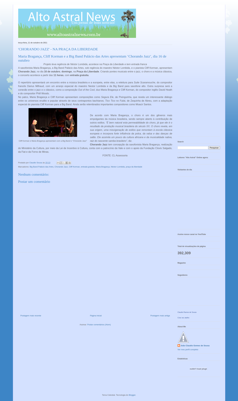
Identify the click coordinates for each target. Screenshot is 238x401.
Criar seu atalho (183, 318)
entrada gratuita (88, 167)
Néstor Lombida (118, 167)
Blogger (132, 395)
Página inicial (96, 315)
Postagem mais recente (30, 315)
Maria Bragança (103, 167)
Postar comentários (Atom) (99, 324)
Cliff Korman (74, 167)
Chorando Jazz (61, 167)
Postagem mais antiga (160, 315)
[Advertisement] (95, 282)
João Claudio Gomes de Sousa (195, 345)
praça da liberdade (134, 167)
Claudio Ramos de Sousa (187, 312)
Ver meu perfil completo (188, 349)
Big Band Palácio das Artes (41, 167)
